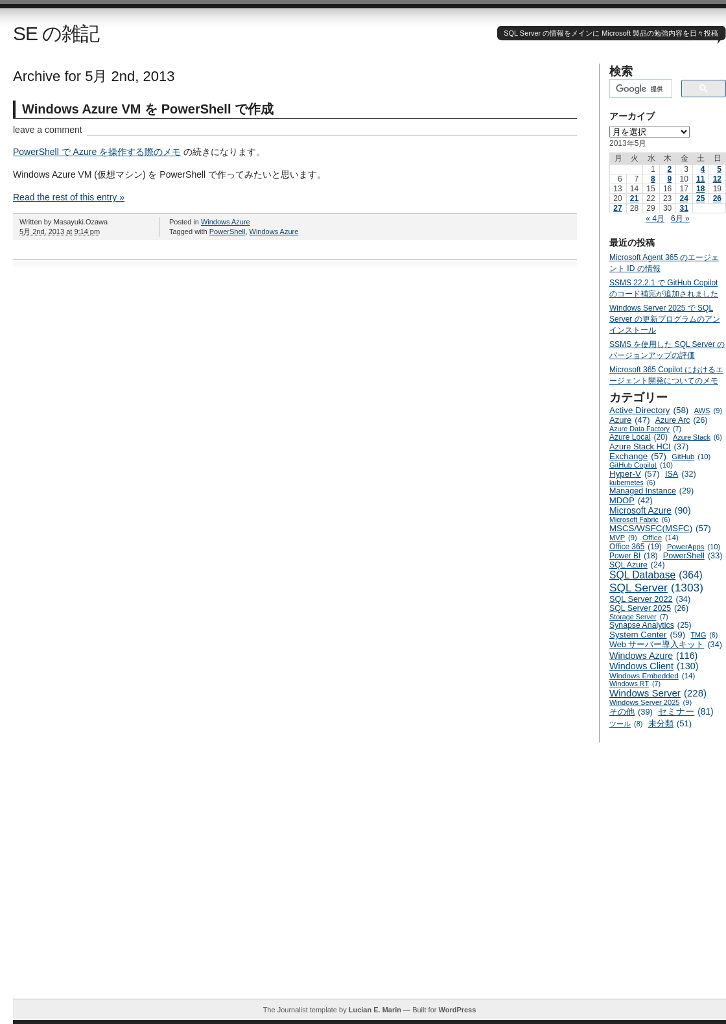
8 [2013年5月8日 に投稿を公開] (653, 179)
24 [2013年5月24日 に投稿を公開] (683, 198)
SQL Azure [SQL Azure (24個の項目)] (637, 564)
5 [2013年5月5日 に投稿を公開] (719, 169)
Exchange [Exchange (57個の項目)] (637, 456)
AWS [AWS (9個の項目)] (708, 410)
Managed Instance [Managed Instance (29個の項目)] (651, 490)
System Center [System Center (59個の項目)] (647, 634)
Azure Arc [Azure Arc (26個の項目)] (681, 420)
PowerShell (227, 231)
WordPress (457, 1010)
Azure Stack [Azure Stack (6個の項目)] (697, 437)
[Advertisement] (121, 877)
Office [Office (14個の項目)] (660, 537)
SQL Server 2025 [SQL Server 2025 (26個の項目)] (648, 608)
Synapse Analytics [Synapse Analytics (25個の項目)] (650, 625)
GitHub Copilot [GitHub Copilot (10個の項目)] (641, 465)
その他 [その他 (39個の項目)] (631, 712)
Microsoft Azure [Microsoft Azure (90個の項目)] (650, 510)
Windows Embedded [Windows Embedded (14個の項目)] (652, 675)
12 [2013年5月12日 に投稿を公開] (717, 179)
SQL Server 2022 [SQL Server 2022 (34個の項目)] (649, 599)
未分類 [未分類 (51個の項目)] (670, 723)
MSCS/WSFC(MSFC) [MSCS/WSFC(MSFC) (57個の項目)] (660, 528)
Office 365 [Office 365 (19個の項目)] (635, 546)
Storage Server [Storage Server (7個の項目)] (638, 617)
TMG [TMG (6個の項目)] (704, 635)
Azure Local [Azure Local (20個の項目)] (638, 437)
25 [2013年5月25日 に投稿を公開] (700, 198)
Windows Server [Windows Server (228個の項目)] (658, 692)
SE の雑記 (56, 33)
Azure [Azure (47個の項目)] (629, 420)
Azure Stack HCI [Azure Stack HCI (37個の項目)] (648, 446)
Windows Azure (225, 222)
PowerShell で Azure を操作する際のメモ (97, 152)
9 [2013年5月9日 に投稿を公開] (670, 179)
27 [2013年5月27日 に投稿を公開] (617, 208)
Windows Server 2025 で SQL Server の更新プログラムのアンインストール (664, 319)
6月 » (680, 218)
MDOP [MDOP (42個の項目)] (631, 500)
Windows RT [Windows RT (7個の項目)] (635, 683)
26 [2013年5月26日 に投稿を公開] (717, 198)
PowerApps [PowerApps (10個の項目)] (693, 547)
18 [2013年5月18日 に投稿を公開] (700, 188)
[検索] (639, 89)
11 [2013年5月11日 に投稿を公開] (700, 179)
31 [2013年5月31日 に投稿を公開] (683, 208)
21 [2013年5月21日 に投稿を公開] (634, 198)
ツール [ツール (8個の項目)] (625, 724)
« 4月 (655, 218)
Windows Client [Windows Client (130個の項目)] (654, 666)
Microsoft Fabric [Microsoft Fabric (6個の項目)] (639, 519)
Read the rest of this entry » (68, 197)
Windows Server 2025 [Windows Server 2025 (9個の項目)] (650, 702)
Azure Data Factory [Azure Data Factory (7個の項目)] (645, 429)
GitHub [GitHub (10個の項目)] (691, 456)
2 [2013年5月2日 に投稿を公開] (670, 169)
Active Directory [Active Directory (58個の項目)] (648, 410)
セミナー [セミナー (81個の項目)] (685, 712)
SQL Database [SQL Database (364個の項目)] (656, 575)
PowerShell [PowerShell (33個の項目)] (693, 555)
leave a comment (47, 130)
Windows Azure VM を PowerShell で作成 (148, 109)
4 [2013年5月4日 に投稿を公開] (703, 169)
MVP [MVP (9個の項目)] (623, 538)
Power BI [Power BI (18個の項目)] (633, 555)
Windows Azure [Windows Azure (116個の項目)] (653, 655)
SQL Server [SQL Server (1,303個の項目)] (656, 588)
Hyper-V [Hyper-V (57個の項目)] (634, 474)
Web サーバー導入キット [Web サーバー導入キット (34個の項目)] (665, 644)
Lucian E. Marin (375, 1010)
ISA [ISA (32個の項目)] (680, 474)
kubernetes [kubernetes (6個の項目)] (632, 482)
